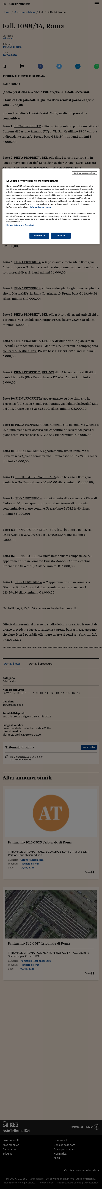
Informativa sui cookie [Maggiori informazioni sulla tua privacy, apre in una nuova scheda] (40, 207)
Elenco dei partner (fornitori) (20, 225)
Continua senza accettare (84, 173)
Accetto (61, 235)
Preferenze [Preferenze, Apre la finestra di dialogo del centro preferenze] (39, 235)
